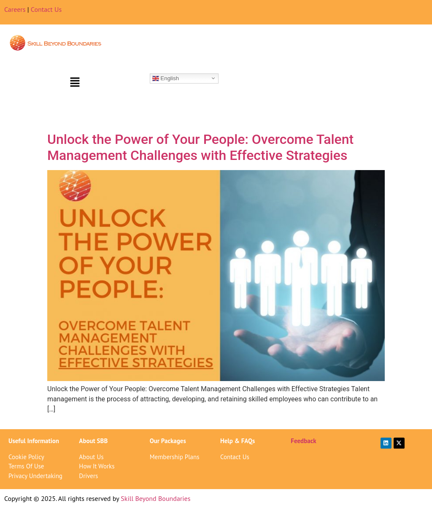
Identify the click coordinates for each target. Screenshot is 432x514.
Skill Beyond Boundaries (155, 498)
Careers (15, 9)
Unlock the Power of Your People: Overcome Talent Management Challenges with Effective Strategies (200, 147)
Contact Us (46, 9)
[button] (74, 82)
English (165, 78)
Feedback (303, 441)
